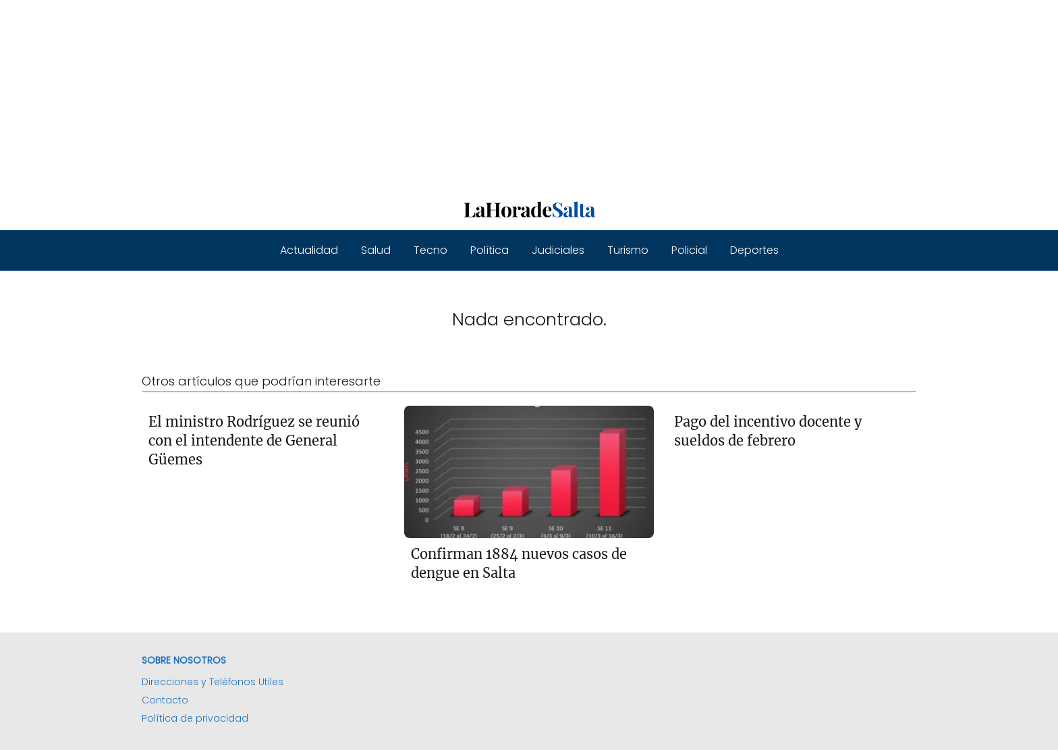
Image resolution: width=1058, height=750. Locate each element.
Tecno (430, 250)
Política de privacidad (195, 718)
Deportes (754, 250)
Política (489, 250)
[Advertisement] (405, 94)
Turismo (627, 250)
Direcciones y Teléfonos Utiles (212, 682)
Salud (376, 250)
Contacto (165, 700)
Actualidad (309, 250)
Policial (689, 250)
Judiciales (558, 250)
